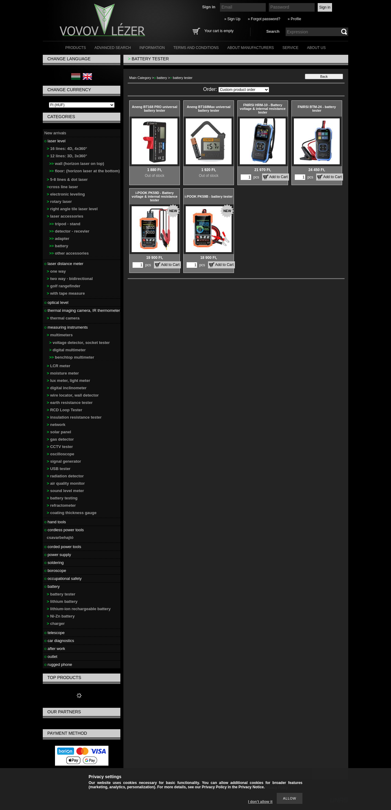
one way (56, 271)
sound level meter (65, 490)
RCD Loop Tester (64, 410)
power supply (57, 554)
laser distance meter (63, 263)
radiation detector (65, 476)
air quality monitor (66, 483)
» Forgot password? (264, 19)
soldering (54, 562)
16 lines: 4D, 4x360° (67, 148)
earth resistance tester (70, 402)
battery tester (61, 594)
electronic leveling (66, 194)
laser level (54, 141)
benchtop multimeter (71, 357)
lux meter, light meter (68, 380)
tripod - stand (64, 224)
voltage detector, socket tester (79, 342)
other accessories (69, 253)
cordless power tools (64, 530)
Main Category (140, 78)
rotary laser (59, 201)
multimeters (60, 335)
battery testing (62, 498)
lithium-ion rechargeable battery (79, 609)
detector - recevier (69, 231)
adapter (59, 238)
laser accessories (65, 216)
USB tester (59, 468)
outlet (50, 656)
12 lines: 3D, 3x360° (67, 156)
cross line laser (62, 187)
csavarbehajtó (60, 537)
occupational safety (63, 578)
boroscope (55, 570)
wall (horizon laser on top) (76, 163)
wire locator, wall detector (73, 395)
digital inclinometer (66, 388)
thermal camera (63, 318)
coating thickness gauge (72, 512)
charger (56, 623)
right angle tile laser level (72, 209)
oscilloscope (60, 454)
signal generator (64, 461)
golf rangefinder (63, 286)
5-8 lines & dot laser (67, 179)
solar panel (59, 432)
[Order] (243, 89)
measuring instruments (66, 327)
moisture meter (63, 373)
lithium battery (62, 601)
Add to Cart (278, 177)
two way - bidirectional (70, 278)
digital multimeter (67, 350)
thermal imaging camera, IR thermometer (82, 310)
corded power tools (62, 546)
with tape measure (66, 293)
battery (58, 246)
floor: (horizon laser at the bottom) (84, 171)
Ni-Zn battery (61, 616)
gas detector (60, 439)
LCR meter (58, 366)
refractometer (61, 505)
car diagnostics (59, 640)
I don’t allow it (260, 802)
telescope (54, 632)
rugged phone (58, 664)
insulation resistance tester (74, 417)
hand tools (55, 522)
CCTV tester (60, 446)
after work (54, 648)
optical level (56, 302)
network (56, 424)
